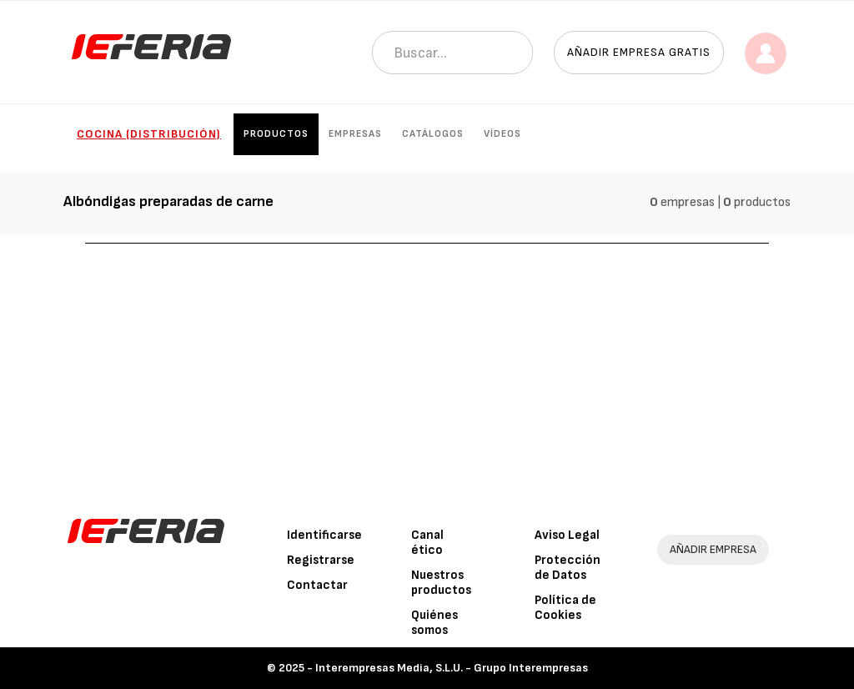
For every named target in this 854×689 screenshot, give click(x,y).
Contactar (317, 585)
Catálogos (433, 134)
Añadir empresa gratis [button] (639, 52)
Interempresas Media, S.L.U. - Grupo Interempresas (451, 668)
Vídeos (502, 134)
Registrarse (320, 560)
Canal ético (427, 542)
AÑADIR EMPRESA (713, 549)
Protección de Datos (567, 567)
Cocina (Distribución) (149, 134)
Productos (276, 134)
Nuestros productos (441, 582)
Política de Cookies (565, 607)
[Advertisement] (427, 368)
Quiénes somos (434, 622)
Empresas (355, 134)
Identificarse (324, 535)
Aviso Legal (567, 535)
